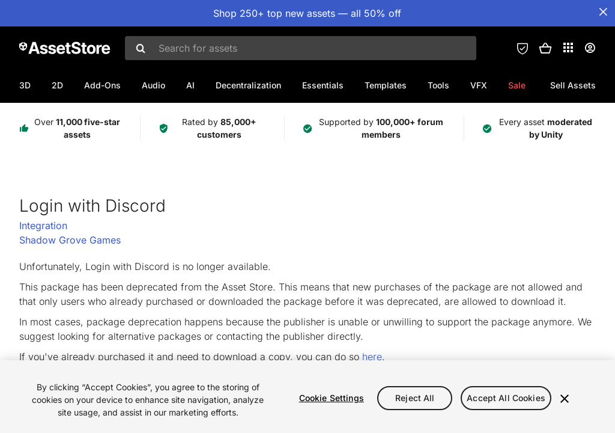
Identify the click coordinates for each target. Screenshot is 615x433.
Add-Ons (102, 85)
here (372, 357)
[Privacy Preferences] (522, 48)
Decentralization (248, 85)
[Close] (564, 398)
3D (25, 85)
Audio (153, 85)
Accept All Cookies (506, 398)
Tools (438, 85)
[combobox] (300, 48)
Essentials (323, 85)
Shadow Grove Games (70, 240)
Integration (43, 226)
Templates (386, 85)
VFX (478, 85)
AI (190, 85)
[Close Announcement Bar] (603, 12)
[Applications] (568, 47)
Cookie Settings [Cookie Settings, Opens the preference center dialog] (331, 398)
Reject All (414, 398)
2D (57, 85)
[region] (307, 396)
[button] (545, 48)
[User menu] (590, 48)
